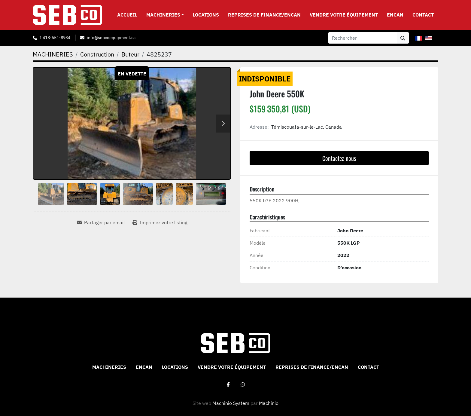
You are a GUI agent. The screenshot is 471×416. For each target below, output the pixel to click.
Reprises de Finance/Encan (264, 15)
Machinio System (230, 403)
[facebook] (228, 384)
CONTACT (423, 15)
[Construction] (97, 54)
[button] (165, 14)
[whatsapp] (243, 384)
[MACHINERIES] (53, 54)
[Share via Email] (101, 222)
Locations (206, 15)
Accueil (127, 15)
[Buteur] (130, 54)
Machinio (268, 403)
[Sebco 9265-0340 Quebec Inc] (235, 343)
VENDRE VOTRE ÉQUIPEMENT (344, 15)
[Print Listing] (160, 222)
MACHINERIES (163, 15)
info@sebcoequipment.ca (111, 37)
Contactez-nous (339, 158)
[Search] (362, 38)
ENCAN (395, 15)
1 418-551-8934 (54, 37)
